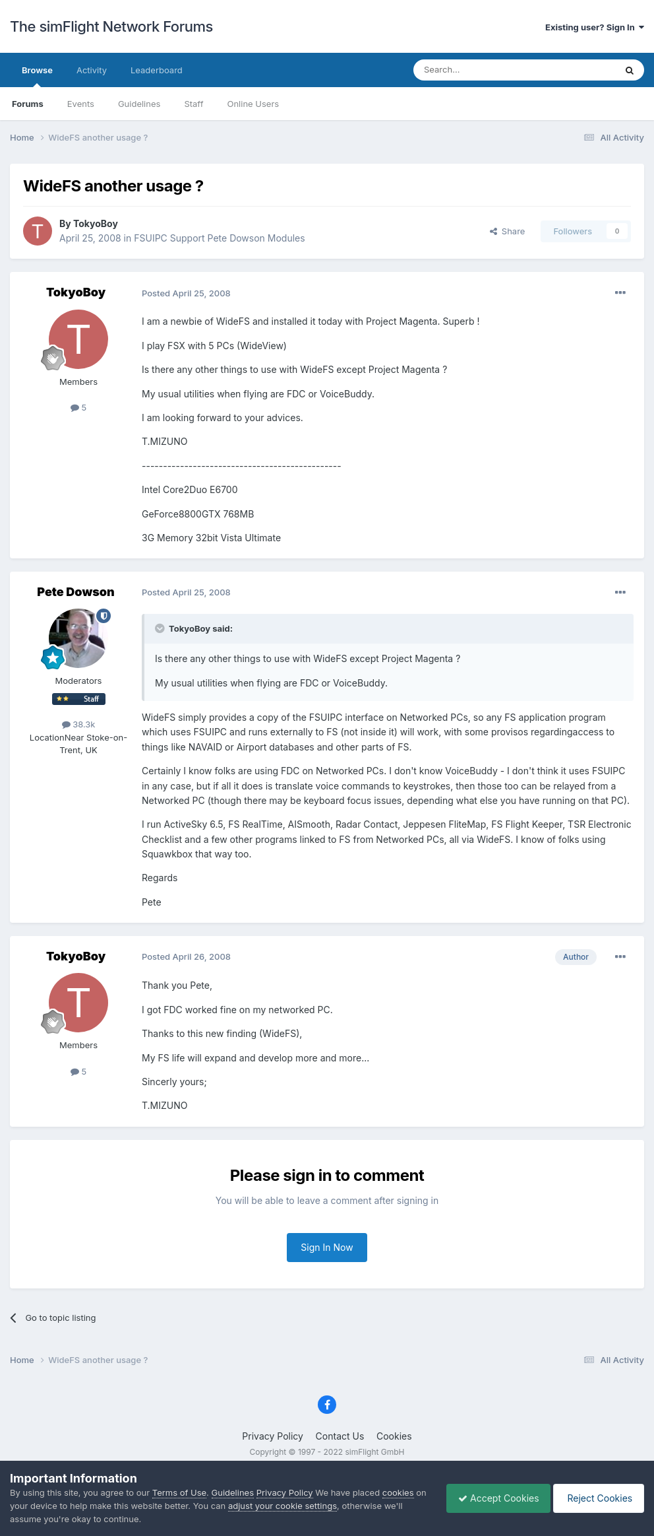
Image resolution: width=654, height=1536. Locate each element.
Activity (91, 70)
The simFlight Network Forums (111, 26)
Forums (28, 103)
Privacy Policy (272, 1436)
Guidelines (139, 103)
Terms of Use (179, 1492)
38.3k (79, 724)
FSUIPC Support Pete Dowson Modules (219, 238)
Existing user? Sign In (594, 27)
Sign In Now (327, 1247)
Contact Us (340, 1436)
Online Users (253, 103)
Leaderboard (157, 70)
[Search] (481, 70)
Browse (37, 76)
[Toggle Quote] (161, 628)
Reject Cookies (596, 1498)
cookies (398, 1492)
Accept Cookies (492, 1498)
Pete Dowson (75, 592)
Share (507, 231)
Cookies (394, 1436)
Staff (193, 103)
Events (80, 103)
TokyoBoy (95, 223)
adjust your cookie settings (295, 1505)
